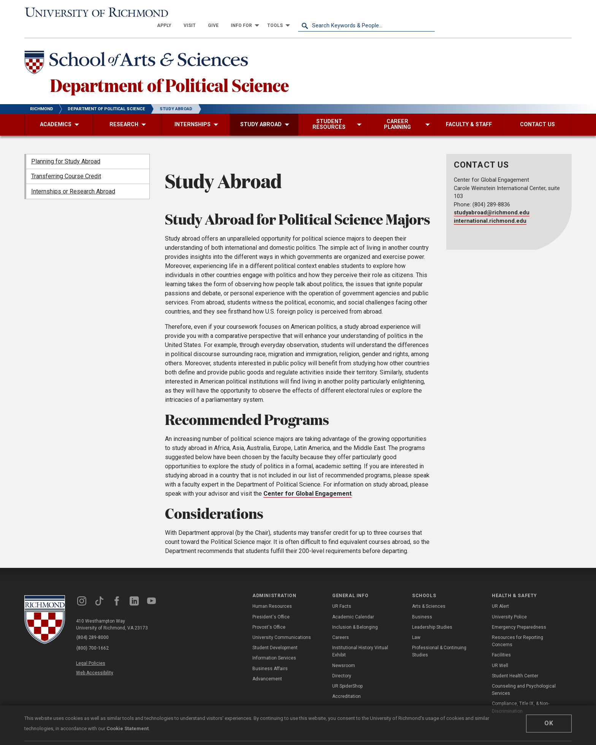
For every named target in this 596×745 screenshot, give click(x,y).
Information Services (274, 645)
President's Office (271, 604)
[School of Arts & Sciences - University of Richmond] (139, 50)
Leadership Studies (432, 615)
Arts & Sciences (428, 594)
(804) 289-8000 (93, 625)
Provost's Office (268, 615)
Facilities (501, 642)
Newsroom (343, 653)
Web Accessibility (95, 658)
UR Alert (500, 594)
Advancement (267, 666)
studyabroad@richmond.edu (491, 200)
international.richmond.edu (490, 209)
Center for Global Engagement (307, 481)
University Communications (281, 625)
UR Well (500, 653)
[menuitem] (301, 12)
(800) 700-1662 (93, 635)
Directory (341, 663)
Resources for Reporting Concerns (517, 629)
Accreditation (346, 684)
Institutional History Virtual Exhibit (360, 639)
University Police (509, 604)
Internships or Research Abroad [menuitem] (73, 178)
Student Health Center (515, 663)
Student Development (275, 635)
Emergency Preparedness (519, 615)
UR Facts (341, 594)
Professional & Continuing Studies (439, 639)
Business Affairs (270, 656)
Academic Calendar (353, 604)
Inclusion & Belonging (355, 615)
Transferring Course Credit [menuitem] (66, 164)
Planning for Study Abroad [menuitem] (65, 149)
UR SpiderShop (347, 674)
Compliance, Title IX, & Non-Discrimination (520, 695)
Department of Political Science (174, 72)
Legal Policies (91, 650)
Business (422, 604)
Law (416, 625)
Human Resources (272, 594)
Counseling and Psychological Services (524, 677)
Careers (340, 625)
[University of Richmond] (92, 12)
